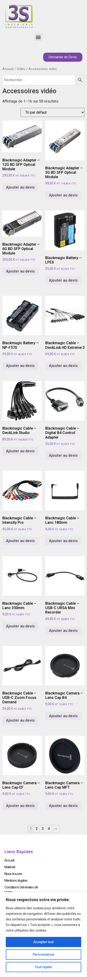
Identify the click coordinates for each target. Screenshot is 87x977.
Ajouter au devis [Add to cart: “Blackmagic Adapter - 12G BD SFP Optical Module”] (20, 187)
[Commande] (52, 112)
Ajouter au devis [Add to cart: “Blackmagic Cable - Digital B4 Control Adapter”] (63, 455)
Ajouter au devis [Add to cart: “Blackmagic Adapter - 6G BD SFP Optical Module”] (20, 271)
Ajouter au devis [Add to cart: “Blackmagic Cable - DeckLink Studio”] (20, 451)
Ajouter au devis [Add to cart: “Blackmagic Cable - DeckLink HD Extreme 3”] (63, 365)
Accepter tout (43, 942)
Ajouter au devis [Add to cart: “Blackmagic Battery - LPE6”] (63, 280)
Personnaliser (44, 954)
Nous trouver (13, 874)
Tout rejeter (43, 967)
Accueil (7, 69)
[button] (38, 37)
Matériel (9, 867)
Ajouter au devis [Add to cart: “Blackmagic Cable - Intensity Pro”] (20, 541)
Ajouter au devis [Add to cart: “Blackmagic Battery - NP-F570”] (20, 365)
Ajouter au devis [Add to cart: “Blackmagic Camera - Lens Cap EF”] (20, 805)
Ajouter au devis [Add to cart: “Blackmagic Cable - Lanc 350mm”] (20, 626)
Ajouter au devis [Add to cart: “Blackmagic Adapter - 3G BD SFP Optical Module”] (63, 195)
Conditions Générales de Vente (21, 889)
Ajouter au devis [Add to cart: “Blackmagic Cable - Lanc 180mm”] (63, 541)
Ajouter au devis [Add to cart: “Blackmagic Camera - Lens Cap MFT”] (63, 805)
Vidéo (21, 69)
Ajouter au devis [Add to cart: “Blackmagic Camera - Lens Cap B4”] (63, 716)
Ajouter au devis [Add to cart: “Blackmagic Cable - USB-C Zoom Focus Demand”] (20, 720)
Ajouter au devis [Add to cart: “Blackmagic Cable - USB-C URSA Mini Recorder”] (63, 630)
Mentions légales (15, 880)
